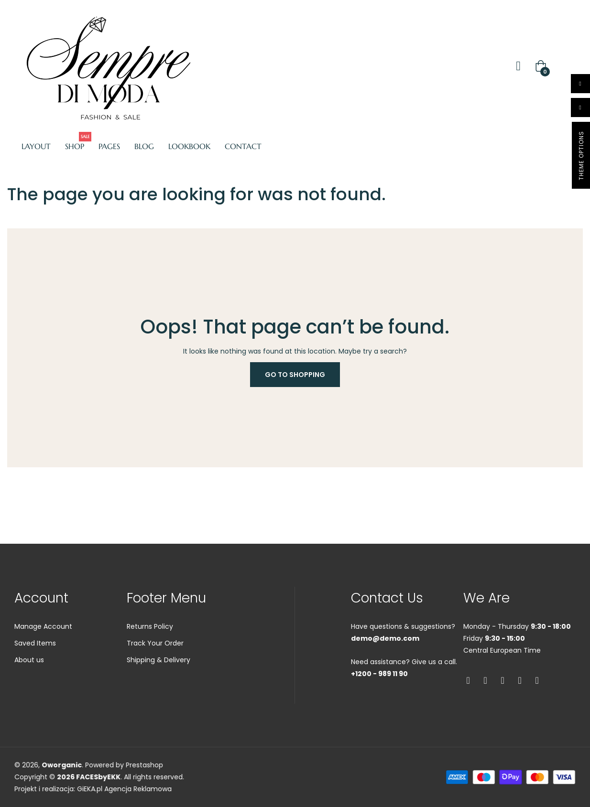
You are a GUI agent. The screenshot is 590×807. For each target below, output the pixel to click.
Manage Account (43, 663)
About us (29, 696)
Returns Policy (150, 663)
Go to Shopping (295, 374)
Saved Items (35, 680)
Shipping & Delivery (158, 696)
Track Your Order (155, 680)
